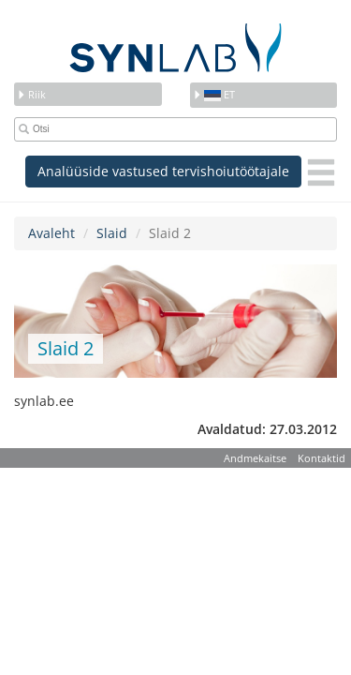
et (214, 94)
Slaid (111, 233)
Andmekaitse (255, 458)
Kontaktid (321, 458)
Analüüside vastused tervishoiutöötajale (163, 171)
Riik (31, 94)
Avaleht (51, 233)
